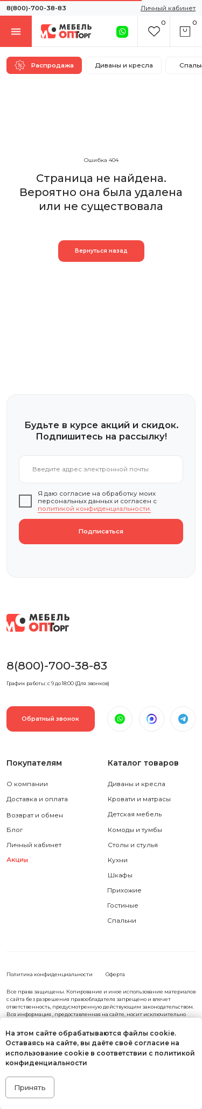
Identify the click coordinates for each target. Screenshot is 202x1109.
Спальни (121, 920)
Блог (14, 830)
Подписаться (101, 531)
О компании (27, 784)
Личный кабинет (33, 845)
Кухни (118, 860)
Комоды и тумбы (135, 830)
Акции (17, 860)
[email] (101, 469)
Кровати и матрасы (139, 799)
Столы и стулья (133, 845)
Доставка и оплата (37, 799)
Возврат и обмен (34, 815)
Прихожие (124, 890)
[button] (50, 719)
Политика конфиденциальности (49, 974)
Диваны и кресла (136, 784)
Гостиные (122, 905)
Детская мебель (135, 814)
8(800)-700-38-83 (36, 8)
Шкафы (120, 875)
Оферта (115, 974)
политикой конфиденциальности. (94, 508)
